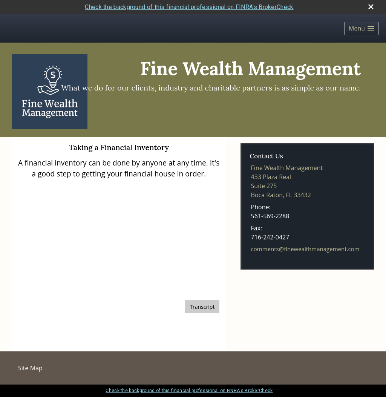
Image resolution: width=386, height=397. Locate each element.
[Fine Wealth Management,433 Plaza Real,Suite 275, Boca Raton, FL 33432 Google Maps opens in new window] (287, 181)
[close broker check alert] (371, 7)
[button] (361, 28)
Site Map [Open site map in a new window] (30, 368)
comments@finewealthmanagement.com (305, 249)
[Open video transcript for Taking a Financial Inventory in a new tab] (202, 306)
